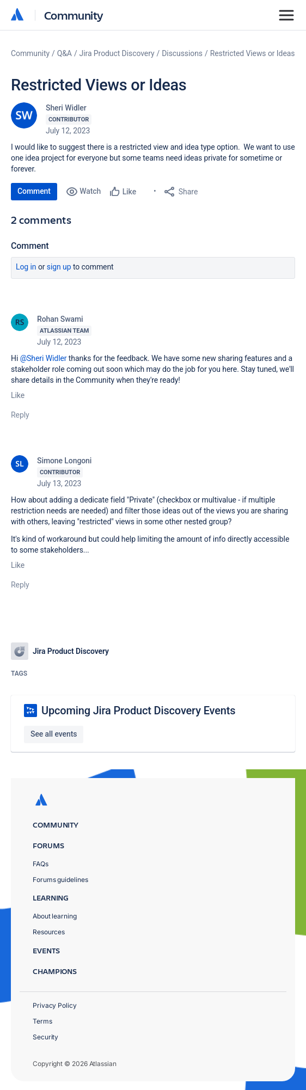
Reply (20, 415)
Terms (42, 1021)
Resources (49, 932)
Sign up (59, 266)
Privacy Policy (55, 1005)
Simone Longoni (64, 460)
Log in (26, 266)
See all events (53, 734)
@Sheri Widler (43, 358)
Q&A (64, 53)
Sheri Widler (66, 107)
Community (73, 15)
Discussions (182, 53)
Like (18, 395)
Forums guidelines (60, 879)
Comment (34, 191)
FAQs (40, 864)
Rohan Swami (60, 319)
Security (45, 1037)
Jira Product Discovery (117, 53)
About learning (55, 916)
